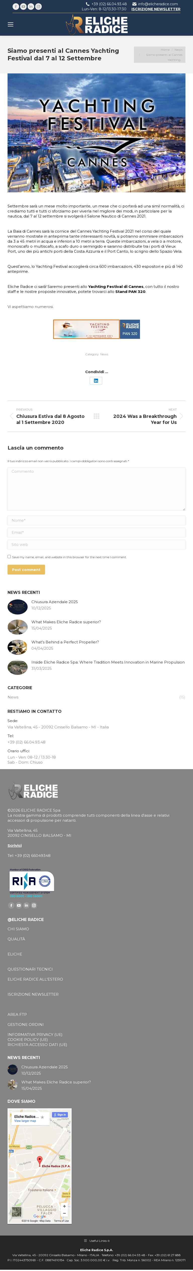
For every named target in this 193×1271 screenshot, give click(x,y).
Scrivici (15, 845)
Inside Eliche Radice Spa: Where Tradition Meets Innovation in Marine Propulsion (108, 662)
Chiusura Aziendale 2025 (54, 601)
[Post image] (18, 607)
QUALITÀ (16, 939)
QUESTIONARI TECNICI (30, 969)
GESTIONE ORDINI (26, 1024)
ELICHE (15, 954)
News (104, 354)
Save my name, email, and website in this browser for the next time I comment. (69, 557)
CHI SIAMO (18, 929)
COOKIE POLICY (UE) (28, 1039)
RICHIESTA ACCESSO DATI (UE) (37, 1044)
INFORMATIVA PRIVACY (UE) (35, 1034)
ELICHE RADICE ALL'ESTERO (35, 979)
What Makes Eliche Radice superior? (66, 622)
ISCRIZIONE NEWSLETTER (33, 994)
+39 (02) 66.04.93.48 (109, 4)
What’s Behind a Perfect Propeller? (65, 642)
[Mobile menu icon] (11, 24)
